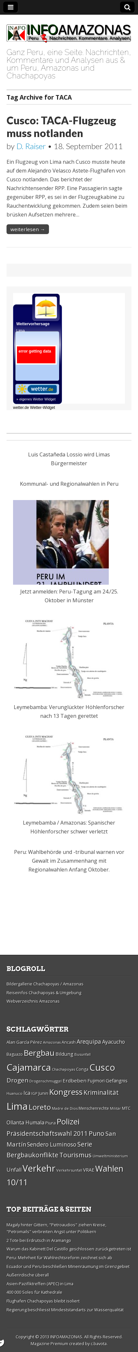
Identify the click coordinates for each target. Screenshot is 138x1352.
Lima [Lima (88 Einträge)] (17, 1106)
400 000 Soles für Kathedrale (34, 1292)
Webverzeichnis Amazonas (33, 1001)
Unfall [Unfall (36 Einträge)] (14, 1169)
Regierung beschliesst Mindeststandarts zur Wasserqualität (65, 1310)
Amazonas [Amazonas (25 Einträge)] (52, 1042)
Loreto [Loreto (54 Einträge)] (40, 1107)
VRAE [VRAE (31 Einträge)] (88, 1170)
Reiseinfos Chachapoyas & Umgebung (44, 993)
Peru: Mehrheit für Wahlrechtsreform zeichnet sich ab (59, 1258)
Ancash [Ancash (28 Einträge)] (69, 1042)
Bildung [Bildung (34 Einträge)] (64, 1054)
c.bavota (99, 1343)
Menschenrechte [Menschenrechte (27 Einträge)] (94, 1108)
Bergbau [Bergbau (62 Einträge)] (39, 1052)
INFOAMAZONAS (66, 1337)
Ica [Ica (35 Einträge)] (26, 1092)
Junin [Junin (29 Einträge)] (43, 1093)
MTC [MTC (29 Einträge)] (126, 1108)
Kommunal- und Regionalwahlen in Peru (69, 483)
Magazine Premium (49, 1343)
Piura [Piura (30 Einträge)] (50, 1123)
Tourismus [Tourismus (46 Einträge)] (75, 1154)
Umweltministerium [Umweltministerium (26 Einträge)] (110, 1155)
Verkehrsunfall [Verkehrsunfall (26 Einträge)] (69, 1170)
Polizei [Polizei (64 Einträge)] (68, 1121)
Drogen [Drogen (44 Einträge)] (17, 1080)
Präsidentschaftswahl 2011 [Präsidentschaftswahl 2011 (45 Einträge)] (47, 1133)
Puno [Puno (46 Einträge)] (96, 1133)
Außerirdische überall (28, 1275)
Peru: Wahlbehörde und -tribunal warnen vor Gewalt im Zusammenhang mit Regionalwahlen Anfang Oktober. (69, 860)
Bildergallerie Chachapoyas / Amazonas (45, 984)
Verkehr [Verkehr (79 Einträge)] (39, 1168)
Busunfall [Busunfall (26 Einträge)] (82, 1054)
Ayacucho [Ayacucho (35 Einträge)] (113, 1041)
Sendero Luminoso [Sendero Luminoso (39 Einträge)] (51, 1144)
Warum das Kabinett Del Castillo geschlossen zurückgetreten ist (69, 1249)
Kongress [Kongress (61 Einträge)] (66, 1092)
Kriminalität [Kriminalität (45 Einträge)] (101, 1092)
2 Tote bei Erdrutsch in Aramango (39, 1240)
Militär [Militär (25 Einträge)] (115, 1108)
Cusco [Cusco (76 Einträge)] (102, 1067)
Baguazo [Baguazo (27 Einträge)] (15, 1054)
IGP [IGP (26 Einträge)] (34, 1093)
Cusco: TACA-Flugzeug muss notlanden (61, 126)
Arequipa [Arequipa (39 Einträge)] (89, 1041)
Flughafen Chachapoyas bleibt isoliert (43, 1301)
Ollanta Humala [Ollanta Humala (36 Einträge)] (25, 1122)
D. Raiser (31, 146)
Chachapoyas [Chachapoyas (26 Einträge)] (63, 1069)
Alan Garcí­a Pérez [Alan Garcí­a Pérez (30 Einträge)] (24, 1042)
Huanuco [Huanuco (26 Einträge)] (15, 1093)
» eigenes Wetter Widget (35, 399)
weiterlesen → (27, 229)
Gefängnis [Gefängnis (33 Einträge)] (117, 1080)
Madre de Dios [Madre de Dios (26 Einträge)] (65, 1108)
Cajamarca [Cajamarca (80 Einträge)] (29, 1067)
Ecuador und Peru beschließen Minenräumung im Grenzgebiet (68, 1266)
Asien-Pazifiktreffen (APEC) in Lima (40, 1284)
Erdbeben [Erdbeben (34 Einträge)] (74, 1080)
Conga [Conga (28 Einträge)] (82, 1069)
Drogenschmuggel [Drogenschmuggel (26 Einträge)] (45, 1081)
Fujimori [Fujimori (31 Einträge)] (96, 1081)
